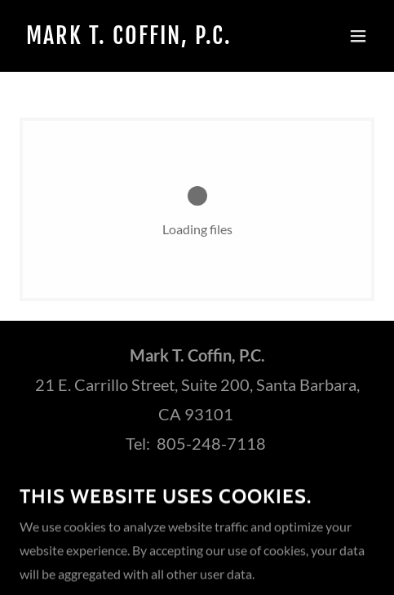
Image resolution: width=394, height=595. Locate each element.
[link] (144, 39)
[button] (358, 36)
